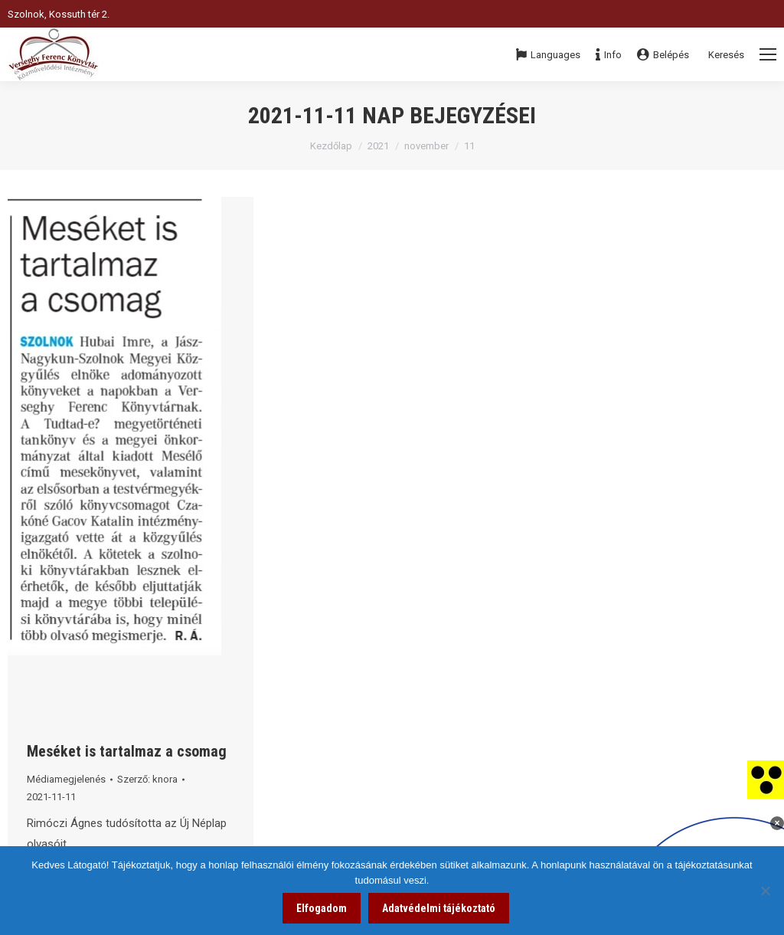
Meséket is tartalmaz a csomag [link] (127, 751)
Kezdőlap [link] (331, 146)
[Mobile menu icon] (768, 54)
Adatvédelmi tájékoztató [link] (438, 908)
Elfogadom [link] (321, 908)
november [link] (426, 146)
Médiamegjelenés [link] (66, 779)
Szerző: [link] (147, 779)
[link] (765, 778)
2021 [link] (378, 146)
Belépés (663, 54)
